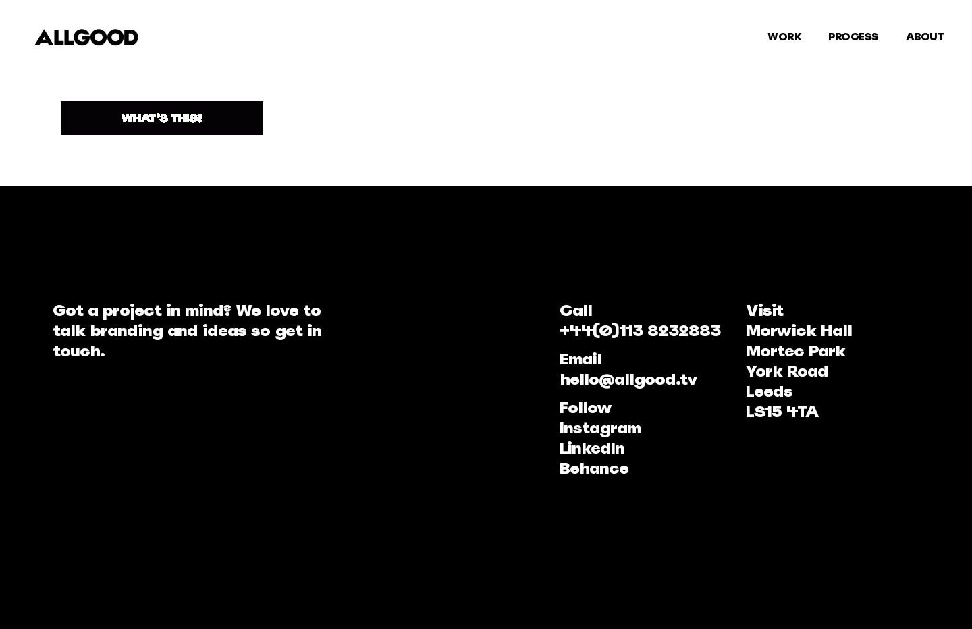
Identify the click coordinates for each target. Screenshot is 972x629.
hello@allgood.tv (628, 378)
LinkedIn (592, 447)
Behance (594, 468)
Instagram (600, 427)
